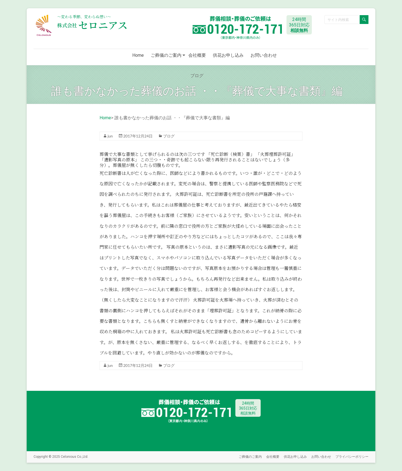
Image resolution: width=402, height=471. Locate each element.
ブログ (169, 136)
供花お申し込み (228, 55)
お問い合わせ (263, 55)
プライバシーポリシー (351, 456)
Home (138, 55)
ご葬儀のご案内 (166, 55)
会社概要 (197, 55)
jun (110, 136)
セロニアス (92, 25)
